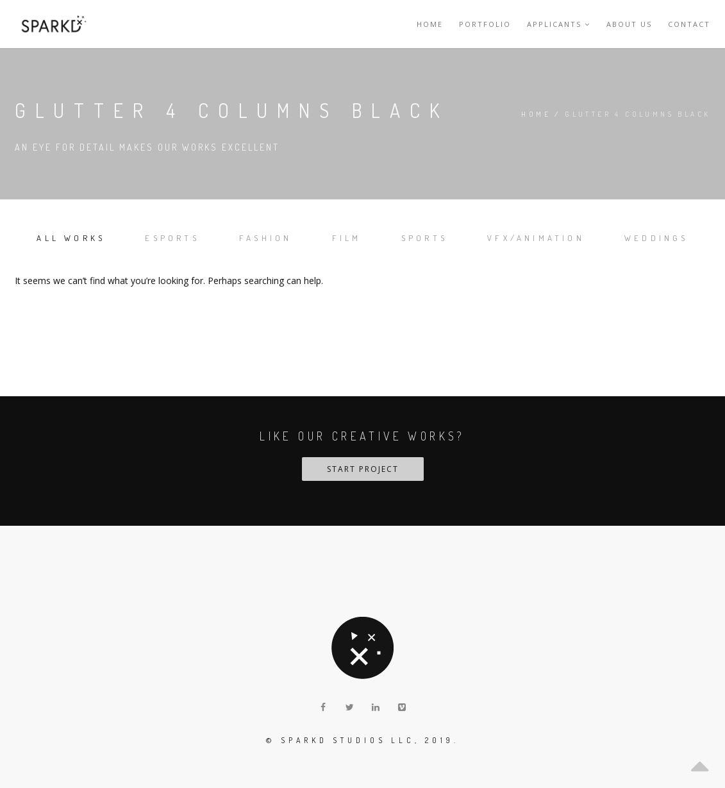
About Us (629, 24)
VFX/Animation (536, 238)
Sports (424, 238)
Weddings (656, 238)
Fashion (265, 238)
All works (71, 238)
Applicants (558, 24)
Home (430, 24)
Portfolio (485, 24)
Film (347, 238)
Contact (689, 24)
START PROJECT (363, 469)
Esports (172, 238)
